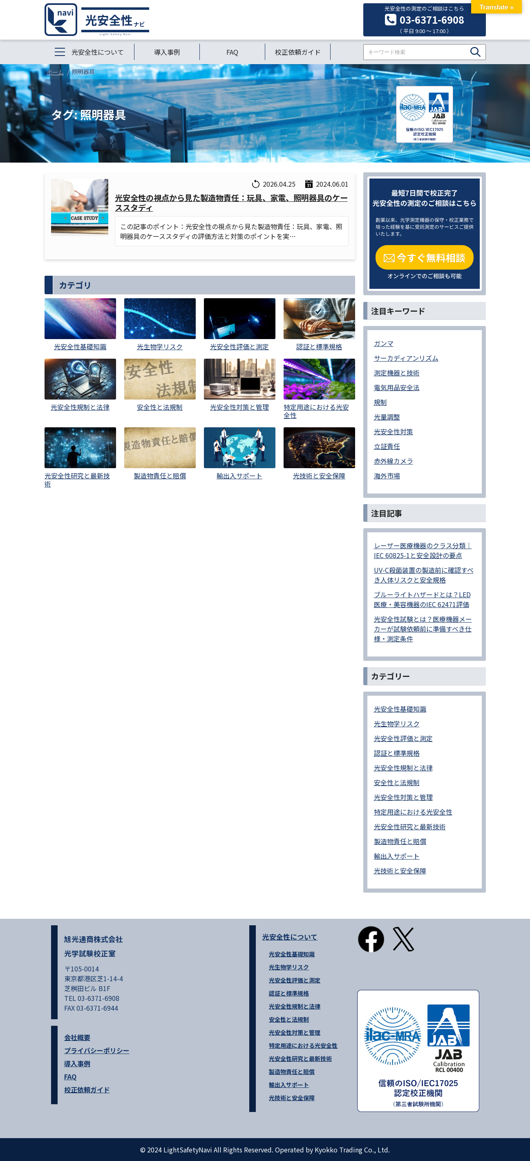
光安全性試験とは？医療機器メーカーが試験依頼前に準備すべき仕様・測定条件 (423, 628)
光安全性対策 (393, 431)
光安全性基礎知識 (400, 709)
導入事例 (167, 52)
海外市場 (387, 475)
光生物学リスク (397, 723)
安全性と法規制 (397, 782)
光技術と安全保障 (400, 870)
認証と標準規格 (397, 753)
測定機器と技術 (397, 372)
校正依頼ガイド (298, 52)
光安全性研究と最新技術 (410, 826)
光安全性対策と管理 (403, 797)
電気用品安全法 (397, 387)
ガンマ (384, 343)
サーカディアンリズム (406, 358)
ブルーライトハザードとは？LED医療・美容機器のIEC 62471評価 (422, 599)
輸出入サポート (397, 856)
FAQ (232, 52)
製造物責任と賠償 (400, 841)
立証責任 (387, 446)
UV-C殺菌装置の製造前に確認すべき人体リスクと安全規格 (424, 575)
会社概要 (77, 1037)
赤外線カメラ (393, 461)
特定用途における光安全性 (413, 812)
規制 (380, 402)
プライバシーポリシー (97, 1050)
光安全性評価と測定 (403, 738)
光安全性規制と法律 (403, 768)
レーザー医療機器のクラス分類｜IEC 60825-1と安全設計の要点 (423, 550)
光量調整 (387, 417)
